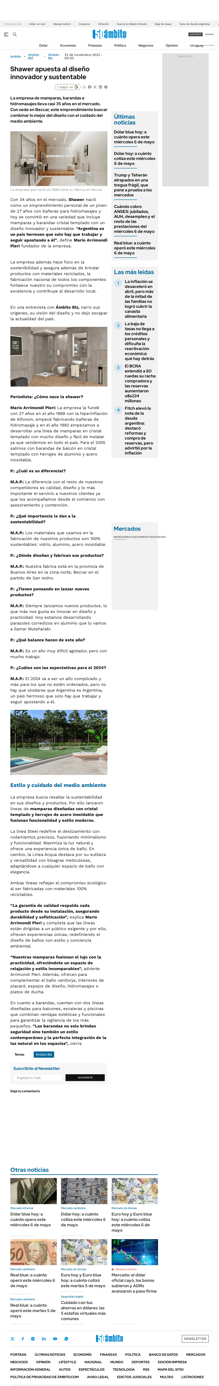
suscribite (196, 34)
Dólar (43, 45)
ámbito (15, 56)
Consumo (84, 24)
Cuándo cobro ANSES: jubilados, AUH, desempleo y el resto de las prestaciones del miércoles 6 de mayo (134, 219)
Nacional (93, 1362)
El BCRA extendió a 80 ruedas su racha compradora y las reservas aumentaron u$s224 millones (140, 383)
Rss (146, 1369)
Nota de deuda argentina (195, 24)
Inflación (103, 24)
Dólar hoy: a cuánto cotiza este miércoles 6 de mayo (134, 158)
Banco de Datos (163, 1354)
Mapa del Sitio (171, 1369)
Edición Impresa (172, 1362)
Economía (68, 45)
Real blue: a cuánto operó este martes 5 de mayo (33, 1311)
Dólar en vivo (37, 24)
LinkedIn (44, 1339)
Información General (30, 1369)
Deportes (141, 1362)
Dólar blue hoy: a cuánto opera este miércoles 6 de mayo (134, 137)
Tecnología (124, 1369)
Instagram (33, 1339)
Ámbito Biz (53, 56)
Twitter (12, 1338)
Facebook (23, 1339)
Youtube (55, 1338)
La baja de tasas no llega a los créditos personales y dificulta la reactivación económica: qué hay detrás (139, 341)
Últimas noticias (50, 1354)
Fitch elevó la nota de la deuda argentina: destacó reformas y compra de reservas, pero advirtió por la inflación (139, 431)
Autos (64, 1369)
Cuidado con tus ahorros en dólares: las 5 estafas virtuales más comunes (83, 1310)
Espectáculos (92, 1369)
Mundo (116, 1362)
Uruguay (197, 45)
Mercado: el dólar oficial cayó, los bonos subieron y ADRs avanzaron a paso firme (134, 1283)
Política (120, 45)
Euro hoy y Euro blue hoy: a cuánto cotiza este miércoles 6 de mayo (132, 1222)
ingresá (209, 34)
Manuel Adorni (62, 24)
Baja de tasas (163, 24)
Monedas (120, 536)
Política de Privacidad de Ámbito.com (44, 1377)
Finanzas (95, 45)
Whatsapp (66, 1339)
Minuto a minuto (126, 1269)
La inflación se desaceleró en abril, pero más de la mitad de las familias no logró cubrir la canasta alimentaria (139, 299)
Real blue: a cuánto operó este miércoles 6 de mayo (134, 248)
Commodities (145, 536)
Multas (166, 1377)
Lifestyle (67, 1362)
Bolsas (131, 536)
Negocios (145, 45)
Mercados (195, 1354)
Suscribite (85, 1077)
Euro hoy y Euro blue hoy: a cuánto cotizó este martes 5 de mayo (83, 1280)
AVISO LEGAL (98, 1377)
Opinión (172, 45)
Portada (18, 1354)
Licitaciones (192, 1377)
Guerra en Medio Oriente (132, 24)
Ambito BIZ (33, 56)
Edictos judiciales (134, 1377)
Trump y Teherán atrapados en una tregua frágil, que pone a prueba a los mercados (133, 185)
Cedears (160, 536)
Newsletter (209, 45)
